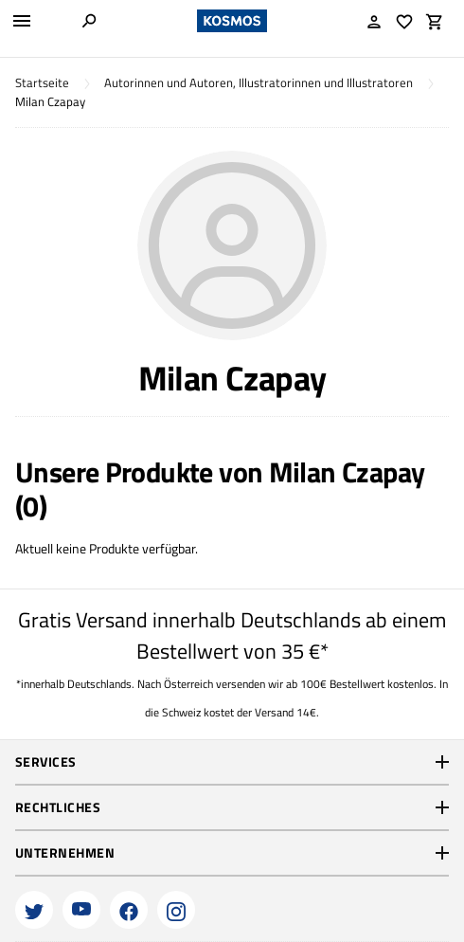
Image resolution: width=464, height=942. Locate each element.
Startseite (42, 83)
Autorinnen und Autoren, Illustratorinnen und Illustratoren (258, 83)
